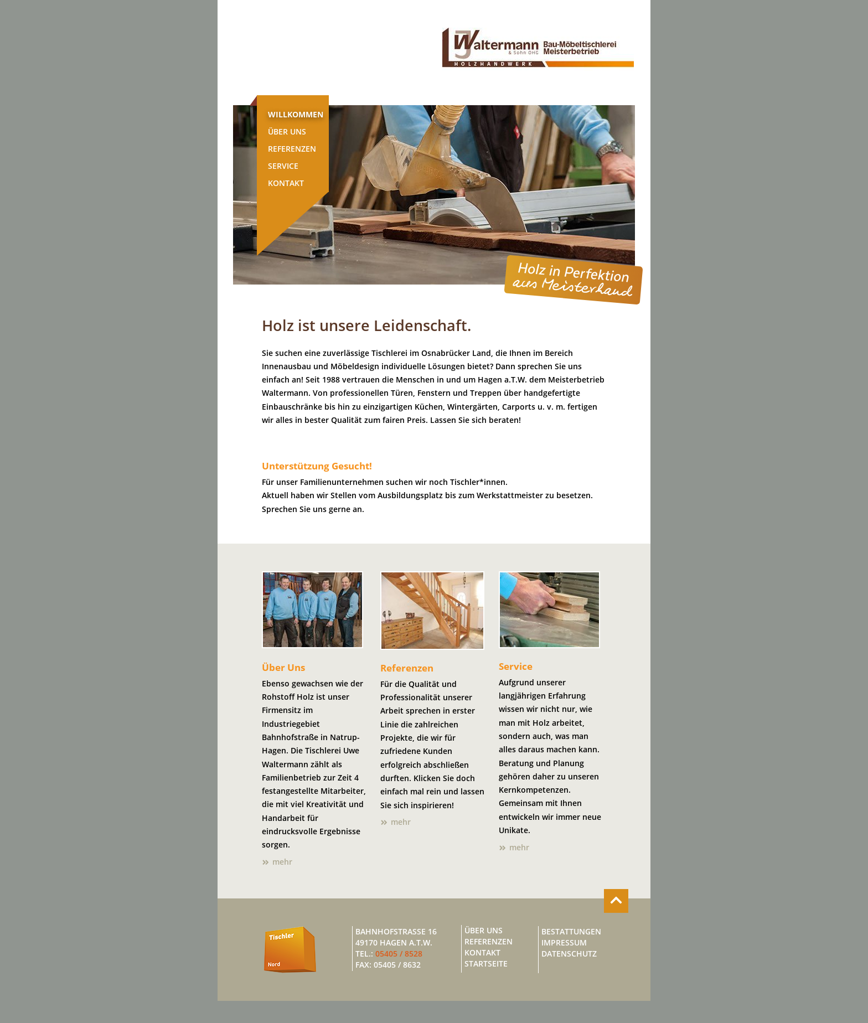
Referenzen (292, 149)
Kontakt (286, 183)
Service (283, 166)
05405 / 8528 (398, 954)
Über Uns (287, 132)
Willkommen (295, 115)
